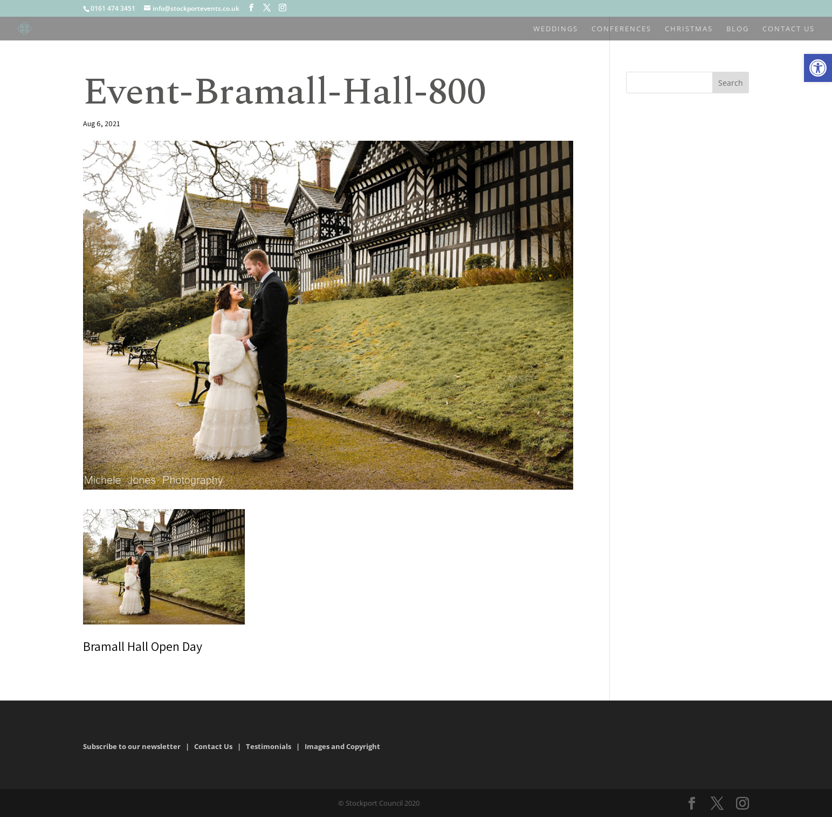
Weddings (555, 29)
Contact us (788, 29)
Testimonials (268, 746)
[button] (818, 68)
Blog (737, 29)
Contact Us (213, 746)
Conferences (621, 29)
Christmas (689, 29)
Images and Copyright (343, 746)
